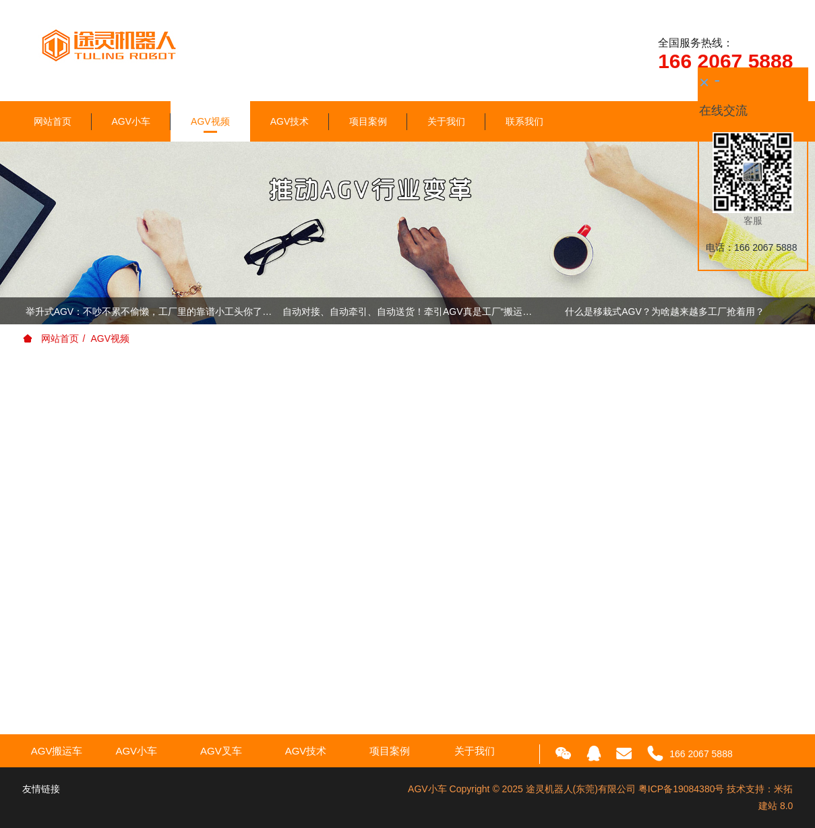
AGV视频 (210, 121)
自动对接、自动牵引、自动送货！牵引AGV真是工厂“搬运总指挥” (407, 311)
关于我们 (446, 121)
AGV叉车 (221, 751)
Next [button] (786, 311)
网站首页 (52, 121)
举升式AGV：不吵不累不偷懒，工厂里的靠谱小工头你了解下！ (151, 311)
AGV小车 (131, 121)
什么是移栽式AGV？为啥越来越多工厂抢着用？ (664, 311)
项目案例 (368, 121)
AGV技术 (289, 121)
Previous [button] (29, 311)
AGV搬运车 (57, 751)
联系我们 (524, 121)
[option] (407, 313)
